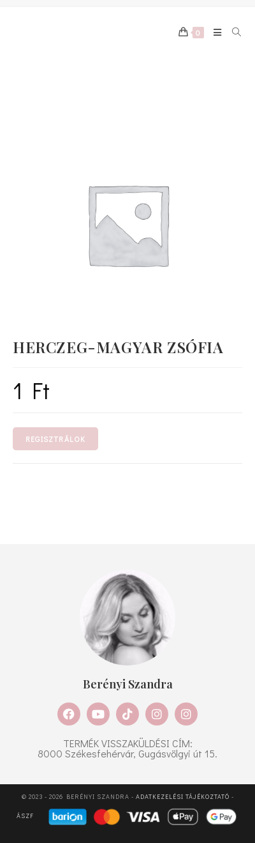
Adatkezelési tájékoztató (182, 797)
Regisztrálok (55, 439)
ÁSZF (25, 816)
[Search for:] (232, 32)
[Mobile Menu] (213, 32)
